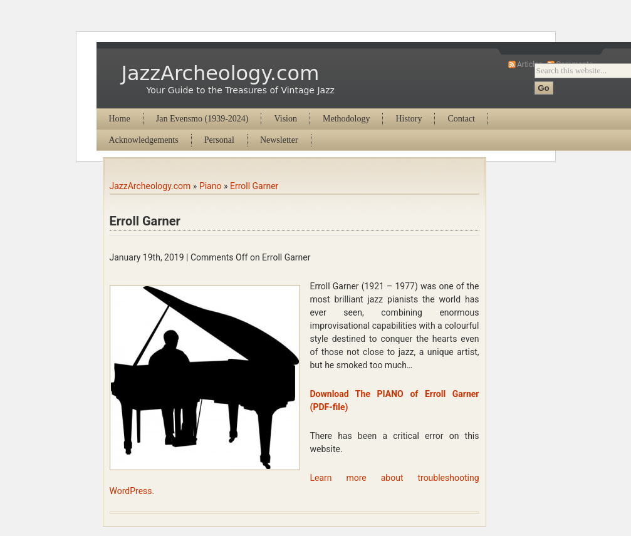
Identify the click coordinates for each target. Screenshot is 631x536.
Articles (530, 64)
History (408, 118)
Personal (219, 140)
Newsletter (279, 140)
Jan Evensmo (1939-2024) (202, 118)
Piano (210, 186)
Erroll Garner (254, 186)
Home (119, 118)
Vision (285, 118)
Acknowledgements (144, 140)
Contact (461, 118)
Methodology (346, 118)
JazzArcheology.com (221, 73)
